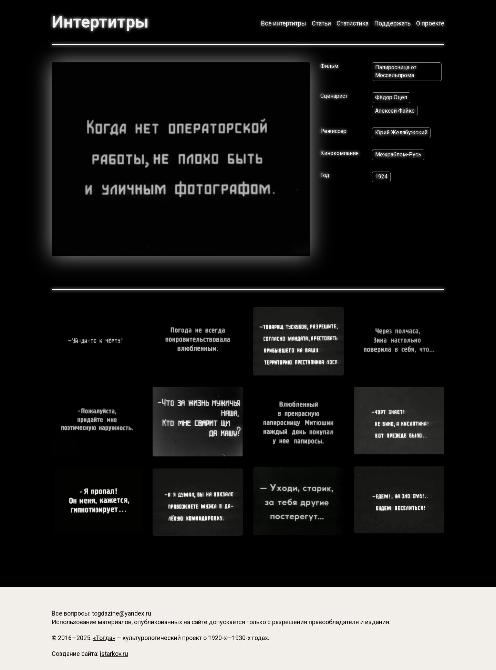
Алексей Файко (395, 110)
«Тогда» (104, 637)
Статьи (321, 23)
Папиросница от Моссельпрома (395, 71)
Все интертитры (283, 23)
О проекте (430, 23)
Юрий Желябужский (401, 132)
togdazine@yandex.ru (121, 613)
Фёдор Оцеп (391, 97)
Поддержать (392, 23)
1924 (381, 176)
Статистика (353, 23)
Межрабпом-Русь (398, 154)
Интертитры (100, 22)
